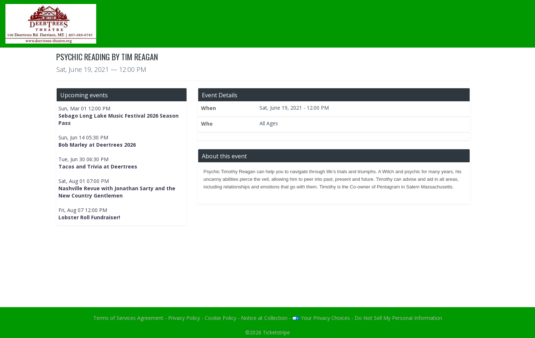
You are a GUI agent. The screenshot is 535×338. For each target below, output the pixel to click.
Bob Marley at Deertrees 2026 (97, 144)
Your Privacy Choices (321, 317)
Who (207, 123)
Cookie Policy (220, 317)
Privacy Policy (184, 317)
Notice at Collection (264, 317)
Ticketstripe (276, 332)
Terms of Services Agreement (128, 317)
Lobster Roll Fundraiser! (89, 217)
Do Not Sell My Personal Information (398, 317)
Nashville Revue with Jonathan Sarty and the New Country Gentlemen (116, 192)
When (208, 108)
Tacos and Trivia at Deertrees (97, 166)
